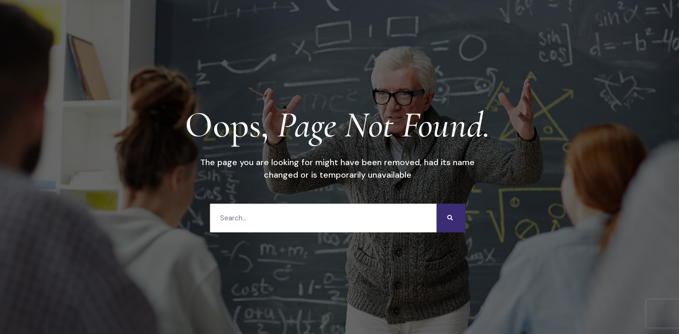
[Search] (451, 218)
